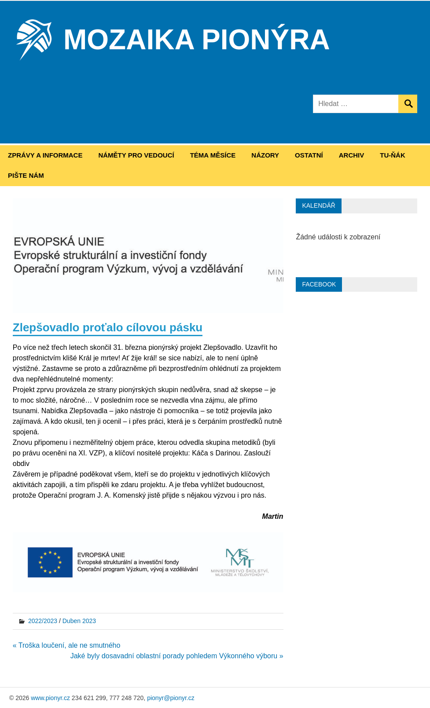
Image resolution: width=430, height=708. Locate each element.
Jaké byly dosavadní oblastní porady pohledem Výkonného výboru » (176, 656)
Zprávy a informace (45, 155)
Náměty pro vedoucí (136, 155)
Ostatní (309, 155)
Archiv (351, 155)
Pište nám (26, 175)
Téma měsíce (213, 155)
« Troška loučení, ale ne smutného (67, 645)
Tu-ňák (392, 155)
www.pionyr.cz (50, 697)
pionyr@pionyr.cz (171, 697)
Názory (265, 155)
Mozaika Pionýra (196, 39)
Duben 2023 (79, 620)
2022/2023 (42, 620)
